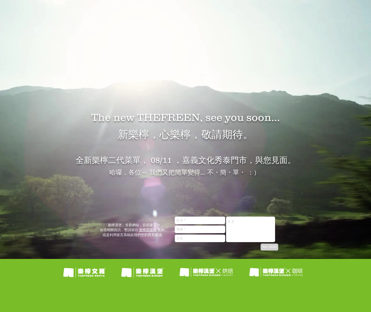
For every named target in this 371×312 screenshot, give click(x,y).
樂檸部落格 (148, 230)
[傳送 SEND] (269, 247)
